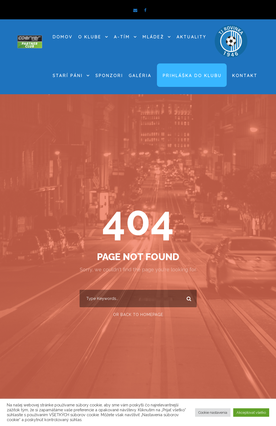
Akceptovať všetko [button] (251, 412)
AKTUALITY (191, 36)
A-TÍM (122, 36)
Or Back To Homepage (138, 314)
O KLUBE (89, 36)
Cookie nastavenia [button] (212, 412)
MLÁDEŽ (153, 36)
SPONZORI (109, 75)
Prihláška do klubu (192, 75)
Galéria (140, 75)
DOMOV (63, 36)
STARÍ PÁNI (68, 75)
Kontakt (244, 75)
